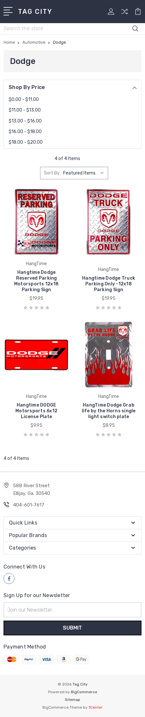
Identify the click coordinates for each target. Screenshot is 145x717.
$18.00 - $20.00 (26, 142)
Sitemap (72, 699)
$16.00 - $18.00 (25, 131)
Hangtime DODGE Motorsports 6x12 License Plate (36, 410)
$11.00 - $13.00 (25, 110)
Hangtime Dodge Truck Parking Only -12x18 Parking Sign (108, 283)
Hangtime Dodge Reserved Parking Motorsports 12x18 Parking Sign (36, 281)
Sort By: (52, 173)
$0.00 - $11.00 (24, 99)
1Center (96, 707)
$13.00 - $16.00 (25, 121)
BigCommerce (84, 692)
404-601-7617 (28, 505)
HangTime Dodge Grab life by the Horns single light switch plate (109, 410)
